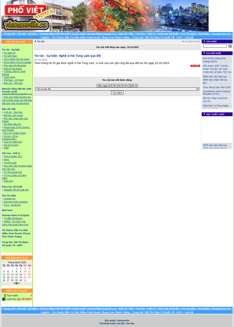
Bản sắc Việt (126, 33)
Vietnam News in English (15, 215)
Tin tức (40, 41)
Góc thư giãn (188, 33)
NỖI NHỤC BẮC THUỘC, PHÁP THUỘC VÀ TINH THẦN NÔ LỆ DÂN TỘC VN (217, 69)
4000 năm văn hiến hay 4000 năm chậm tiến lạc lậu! (215, 79)
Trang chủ (9, 33)
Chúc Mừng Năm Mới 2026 (217, 87)
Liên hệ (189, 37)
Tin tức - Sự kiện (27, 33)
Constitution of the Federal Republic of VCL (216, 92)
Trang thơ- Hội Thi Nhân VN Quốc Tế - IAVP (157, 37)
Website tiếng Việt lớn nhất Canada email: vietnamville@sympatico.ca (77, 33)
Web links (203, 33)
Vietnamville (123, 320)
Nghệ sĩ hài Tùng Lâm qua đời (80, 55)
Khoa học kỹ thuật (168, 33)
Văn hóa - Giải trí (145, 33)
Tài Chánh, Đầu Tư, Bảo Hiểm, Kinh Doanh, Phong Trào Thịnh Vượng (90, 37)
